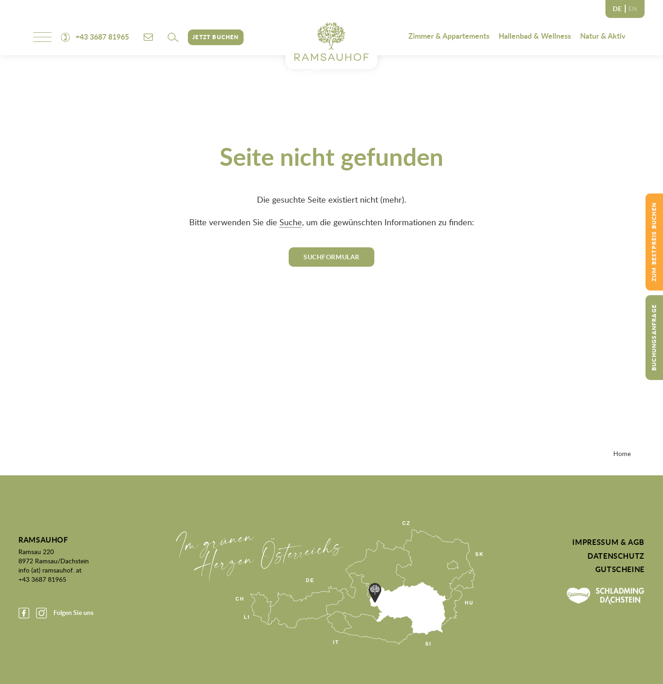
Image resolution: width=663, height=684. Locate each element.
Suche (290, 222)
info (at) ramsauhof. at (49, 569)
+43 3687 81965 (42, 579)
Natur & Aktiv (602, 35)
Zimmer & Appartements (448, 35)
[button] (173, 37)
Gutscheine (620, 569)
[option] (633, 9)
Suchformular (331, 256)
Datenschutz (616, 556)
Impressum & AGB (608, 542)
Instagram (41, 613)
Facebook (23, 613)
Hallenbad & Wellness (535, 35)
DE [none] (617, 9)
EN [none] (632, 9)
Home (622, 453)
